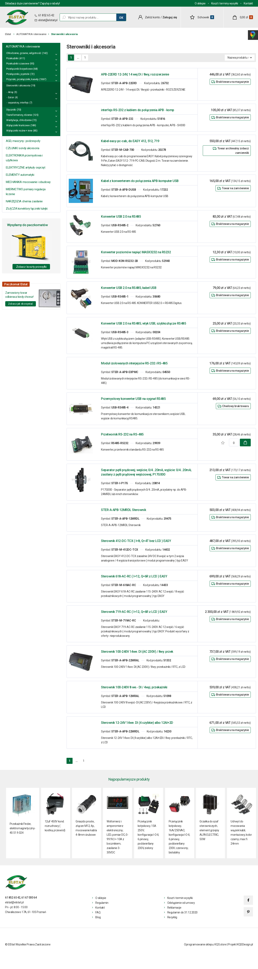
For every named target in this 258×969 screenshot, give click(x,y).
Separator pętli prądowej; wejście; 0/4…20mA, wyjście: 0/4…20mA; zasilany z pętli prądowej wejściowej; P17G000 (146, 472)
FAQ (97, 912)
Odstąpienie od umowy (181, 902)
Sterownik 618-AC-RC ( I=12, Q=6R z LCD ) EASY (134, 576)
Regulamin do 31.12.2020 (182, 912)
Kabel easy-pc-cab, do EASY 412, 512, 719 (130, 141)
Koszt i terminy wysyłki (224, 3)
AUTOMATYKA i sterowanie (31, 34)
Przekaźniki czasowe (17, 63)
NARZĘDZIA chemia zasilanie (24, 201)
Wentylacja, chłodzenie (18, 120)
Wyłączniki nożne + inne (19, 130)
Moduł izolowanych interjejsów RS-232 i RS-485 (134, 363)
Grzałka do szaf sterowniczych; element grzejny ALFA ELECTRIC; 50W (209, 830)
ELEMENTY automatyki (20, 175)
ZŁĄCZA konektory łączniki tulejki (26, 208)
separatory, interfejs (18, 102)
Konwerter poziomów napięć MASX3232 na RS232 (136, 252)
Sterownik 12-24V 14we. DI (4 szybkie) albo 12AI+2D (137, 723)
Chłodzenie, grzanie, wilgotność (23, 53)
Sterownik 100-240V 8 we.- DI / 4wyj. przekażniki (134, 687)
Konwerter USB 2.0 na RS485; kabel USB (128, 288)
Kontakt (248, 3)
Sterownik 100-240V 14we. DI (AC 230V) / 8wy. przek (137, 652)
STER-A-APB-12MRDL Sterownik (123, 510)
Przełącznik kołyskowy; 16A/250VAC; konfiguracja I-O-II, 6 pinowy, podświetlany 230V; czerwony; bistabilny (179, 837)
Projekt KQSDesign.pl (240, 944)
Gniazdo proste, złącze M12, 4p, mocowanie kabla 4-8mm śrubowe (86, 828)
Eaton (11, 97)
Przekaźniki (12, 58)
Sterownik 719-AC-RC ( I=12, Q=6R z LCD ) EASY (134, 612)
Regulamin (101, 902)
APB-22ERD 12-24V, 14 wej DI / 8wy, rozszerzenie (135, 74)
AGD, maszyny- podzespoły (23, 141)
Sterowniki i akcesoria (18, 85)
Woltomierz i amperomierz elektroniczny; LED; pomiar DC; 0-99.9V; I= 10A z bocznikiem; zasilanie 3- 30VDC (117, 837)
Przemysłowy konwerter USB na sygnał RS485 (133, 399)
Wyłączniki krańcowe (18, 125)
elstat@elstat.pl (47, 20)
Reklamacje (174, 907)
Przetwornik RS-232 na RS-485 (122, 434)
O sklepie (200, 3)
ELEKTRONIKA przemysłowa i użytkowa (24, 158)
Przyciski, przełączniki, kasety (22, 79)
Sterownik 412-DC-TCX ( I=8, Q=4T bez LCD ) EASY (136, 541)
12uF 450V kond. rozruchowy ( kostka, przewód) (55, 826)
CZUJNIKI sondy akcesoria (22, 148)
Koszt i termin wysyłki (180, 898)
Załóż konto (152, 17)
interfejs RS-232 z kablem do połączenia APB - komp (137, 110)
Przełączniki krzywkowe (19, 68)
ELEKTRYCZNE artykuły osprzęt (25, 167)
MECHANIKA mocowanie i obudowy (28, 182)
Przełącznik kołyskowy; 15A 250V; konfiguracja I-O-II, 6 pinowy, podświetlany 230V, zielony (148, 835)
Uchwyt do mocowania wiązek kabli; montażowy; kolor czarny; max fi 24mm (241, 832)
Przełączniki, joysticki (17, 73)
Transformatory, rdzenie (19, 114)
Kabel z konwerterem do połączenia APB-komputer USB (140, 181)
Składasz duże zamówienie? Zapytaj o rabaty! (32, 3)
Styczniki (11, 109)
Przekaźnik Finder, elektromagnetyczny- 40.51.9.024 (22, 828)
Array (11, 92)
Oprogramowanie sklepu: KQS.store (205, 944)
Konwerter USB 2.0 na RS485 (121, 216)
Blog (98, 917)
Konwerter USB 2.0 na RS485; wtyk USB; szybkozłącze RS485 (143, 323)
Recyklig (172, 917)
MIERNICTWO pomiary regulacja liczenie (25, 191)
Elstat (8, 34)
